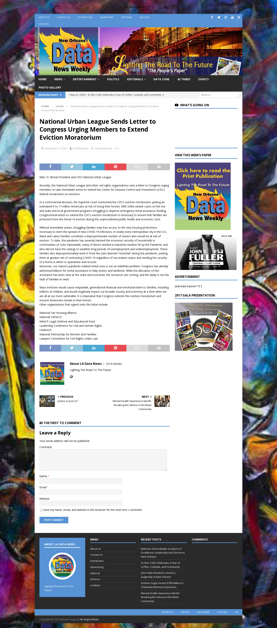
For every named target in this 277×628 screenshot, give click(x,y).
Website (44, 498)
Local (98, 148)
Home (42, 79)
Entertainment (85, 79)
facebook (167, 612)
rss (237, 612)
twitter (184, 612)
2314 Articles (114, 364)
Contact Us (63, 17)
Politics (113, 79)
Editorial (126, 17)
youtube (222, 612)
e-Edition (43, 24)
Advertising (107, 17)
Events (203, 79)
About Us (43, 17)
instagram (203, 612)
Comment (45, 447)
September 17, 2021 (55, 148)
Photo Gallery (50, 87)
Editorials (135, 79)
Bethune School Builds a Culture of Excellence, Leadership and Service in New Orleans (163, 553)
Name (43, 476)
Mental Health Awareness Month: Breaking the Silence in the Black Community (160, 597)
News (58, 79)
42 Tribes (183, 79)
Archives (145, 17)
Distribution (85, 17)
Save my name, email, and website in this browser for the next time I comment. (92, 510)
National (107, 148)
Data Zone (161, 79)
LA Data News (80, 148)
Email (43, 487)
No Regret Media (89, 619)
